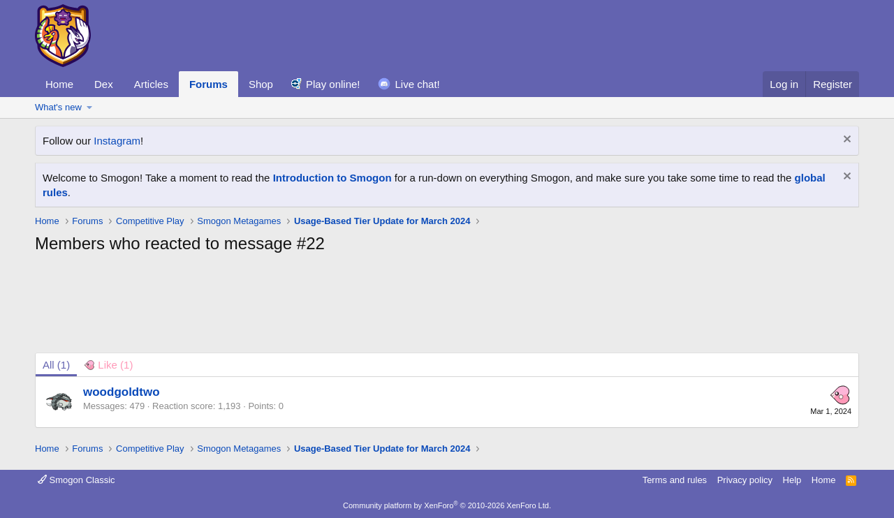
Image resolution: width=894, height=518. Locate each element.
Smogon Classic (76, 480)
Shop (261, 84)
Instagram (117, 141)
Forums (208, 84)
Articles (151, 84)
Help (792, 480)
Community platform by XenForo (447, 505)
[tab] (108, 364)
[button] (89, 107)
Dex (103, 84)
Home (59, 84)
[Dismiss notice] (845, 140)
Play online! (333, 84)
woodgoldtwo (121, 392)
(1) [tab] (56, 365)
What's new (58, 107)
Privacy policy (744, 480)
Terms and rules (675, 480)
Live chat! (417, 84)
